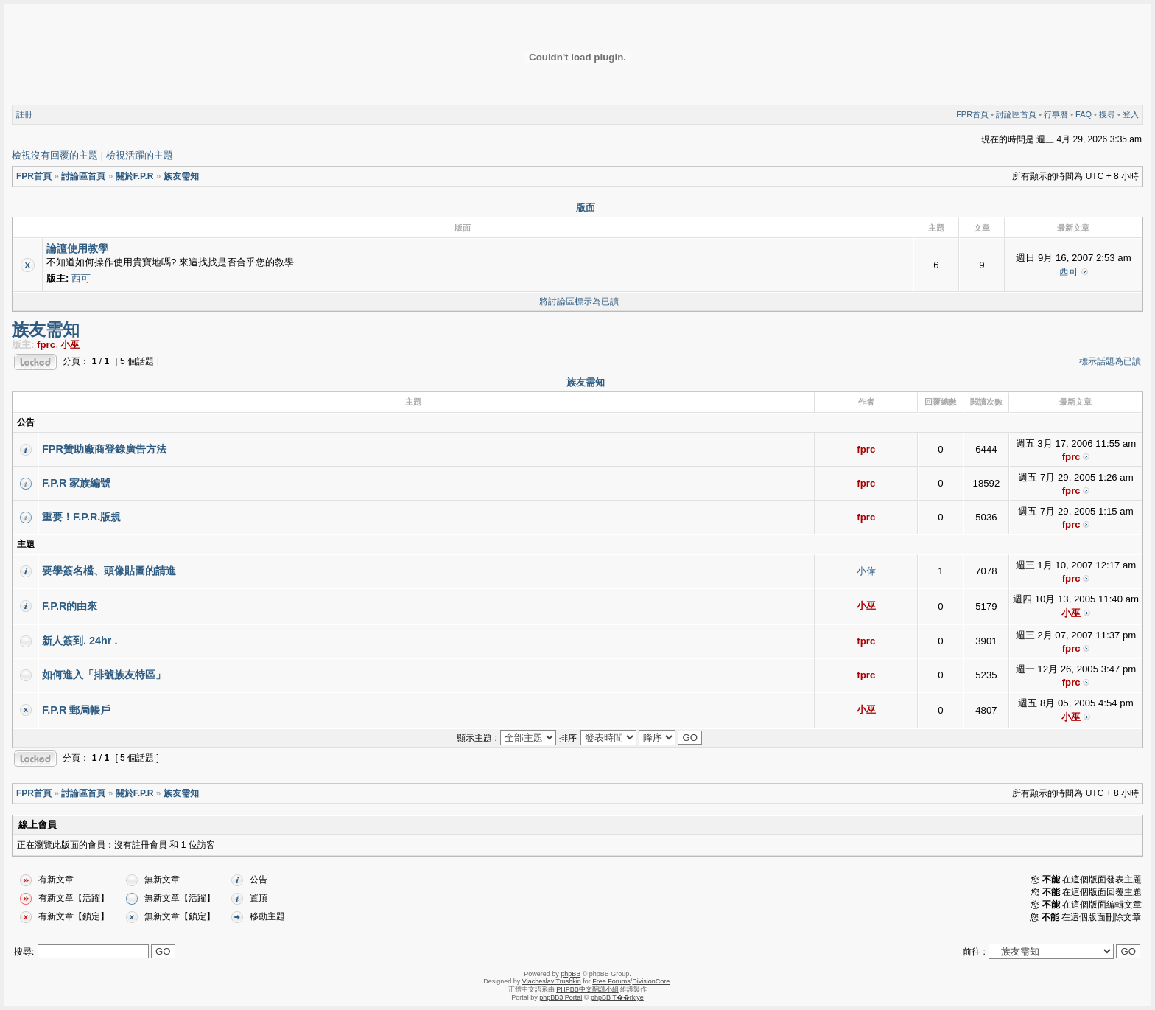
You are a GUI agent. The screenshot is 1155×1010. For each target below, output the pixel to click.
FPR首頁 (972, 114)
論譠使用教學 (77, 248)
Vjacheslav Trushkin (551, 981)
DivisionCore (651, 981)
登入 (1131, 114)
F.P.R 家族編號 (76, 483)
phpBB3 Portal (560, 997)
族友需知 (181, 176)
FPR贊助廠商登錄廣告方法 (104, 449)
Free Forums (611, 981)
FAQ (1083, 114)
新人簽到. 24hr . (79, 641)
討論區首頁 (1016, 114)
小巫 (70, 344)
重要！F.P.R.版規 (81, 517)
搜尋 (1107, 114)
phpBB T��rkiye (617, 997)
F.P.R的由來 (69, 606)
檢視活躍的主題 (139, 155)
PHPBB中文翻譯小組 (587, 989)
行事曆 (1056, 114)
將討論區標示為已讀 (579, 301)
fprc (46, 344)
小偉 (866, 571)
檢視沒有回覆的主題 (55, 155)
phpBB (570, 974)
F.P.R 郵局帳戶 (76, 710)
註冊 (24, 114)
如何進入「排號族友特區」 (104, 674)
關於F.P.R (135, 176)
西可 (81, 278)
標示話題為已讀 (1110, 361)
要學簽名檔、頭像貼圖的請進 (109, 571)
